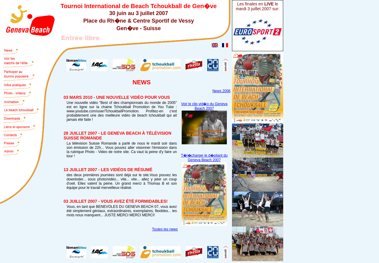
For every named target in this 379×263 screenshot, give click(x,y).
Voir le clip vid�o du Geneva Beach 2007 (204, 106)
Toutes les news (165, 229)
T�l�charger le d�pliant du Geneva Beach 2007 (204, 157)
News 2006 (221, 91)
